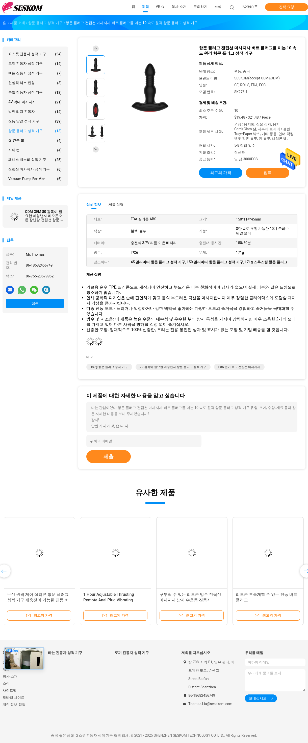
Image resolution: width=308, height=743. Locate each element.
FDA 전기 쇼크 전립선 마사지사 (239, 367)
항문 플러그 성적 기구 (35, 131)
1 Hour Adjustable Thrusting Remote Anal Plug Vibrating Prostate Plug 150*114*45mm (110, 600)
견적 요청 (286, 7)
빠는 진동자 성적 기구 (35, 73)
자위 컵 (35, 150)
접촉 (35, 303)
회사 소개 (10, 676)
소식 (6, 683)
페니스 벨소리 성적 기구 (35, 159)
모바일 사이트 (13, 697)
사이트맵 (10, 690)
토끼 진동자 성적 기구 (35, 63)
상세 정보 (93, 205)
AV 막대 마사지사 (35, 102)
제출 (109, 456)
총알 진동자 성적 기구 (35, 92)
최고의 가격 (220, 172)
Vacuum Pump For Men (35, 178)
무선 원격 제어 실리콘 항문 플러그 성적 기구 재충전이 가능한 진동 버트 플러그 (38, 600)
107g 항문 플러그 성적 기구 (109, 367)
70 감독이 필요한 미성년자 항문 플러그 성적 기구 (173, 367)
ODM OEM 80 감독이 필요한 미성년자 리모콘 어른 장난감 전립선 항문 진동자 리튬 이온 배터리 (44, 216)
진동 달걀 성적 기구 (35, 121)
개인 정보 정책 (14, 705)
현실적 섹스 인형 (35, 82)
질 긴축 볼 (35, 140)
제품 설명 (116, 205)
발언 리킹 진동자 (35, 111)
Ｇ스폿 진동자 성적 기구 (35, 54)
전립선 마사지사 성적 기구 (35, 169)
